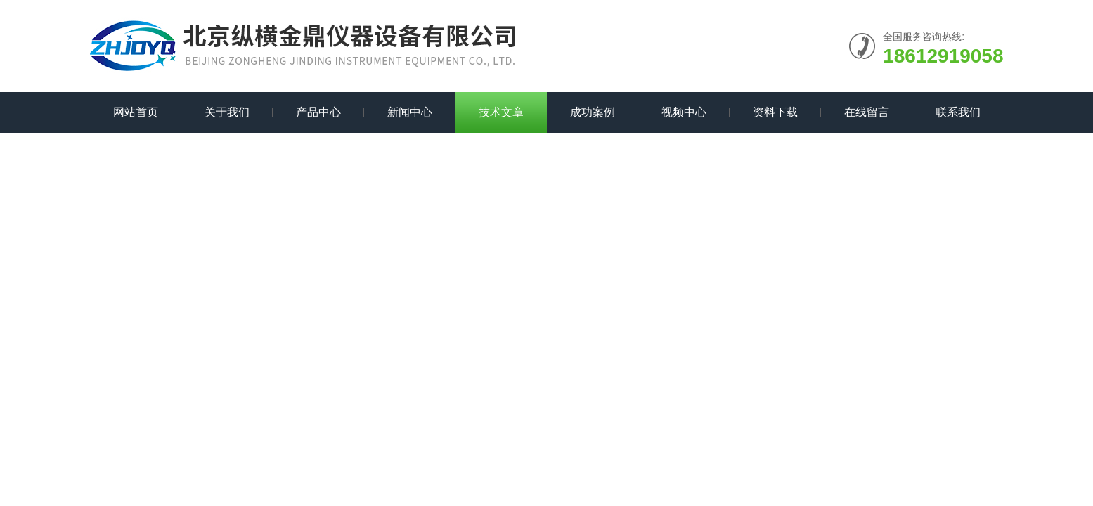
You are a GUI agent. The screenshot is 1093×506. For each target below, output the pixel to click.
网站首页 (135, 112)
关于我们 (227, 112)
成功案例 (592, 112)
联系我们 (958, 112)
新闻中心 (409, 112)
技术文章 (501, 112)
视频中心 (683, 112)
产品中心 (318, 112)
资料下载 (775, 112)
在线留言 (866, 112)
